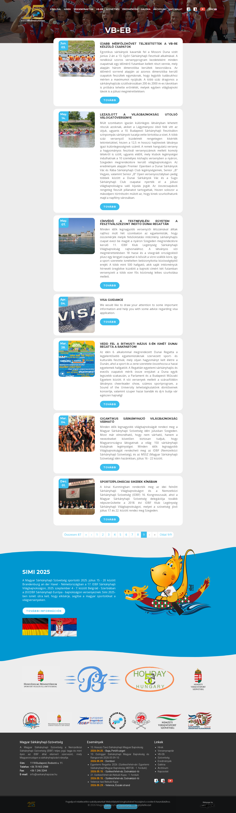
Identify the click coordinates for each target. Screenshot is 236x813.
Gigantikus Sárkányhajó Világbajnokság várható (139, 420)
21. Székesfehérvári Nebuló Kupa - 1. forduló (115, 775)
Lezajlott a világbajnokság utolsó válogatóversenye (139, 116)
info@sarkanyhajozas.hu (43, 774)
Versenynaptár (83, 9)
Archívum (159, 9)
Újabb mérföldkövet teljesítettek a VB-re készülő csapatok (139, 45)
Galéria (145, 9)
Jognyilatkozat (143, 805)
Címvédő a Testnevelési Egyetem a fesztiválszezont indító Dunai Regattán (139, 222)
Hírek (67, 9)
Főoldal (55, 9)
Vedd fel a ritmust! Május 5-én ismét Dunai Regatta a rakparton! (139, 345)
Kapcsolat (175, 9)
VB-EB (99, 9)
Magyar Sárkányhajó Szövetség (33, 12)
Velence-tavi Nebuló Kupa (104, 781)
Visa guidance (111, 300)
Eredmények (130, 9)
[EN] (213, 9)
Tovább (109, 100)
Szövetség (113, 9)
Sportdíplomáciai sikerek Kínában (128, 481)
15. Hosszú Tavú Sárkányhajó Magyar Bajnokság (117, 747)
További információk (44, 611)
